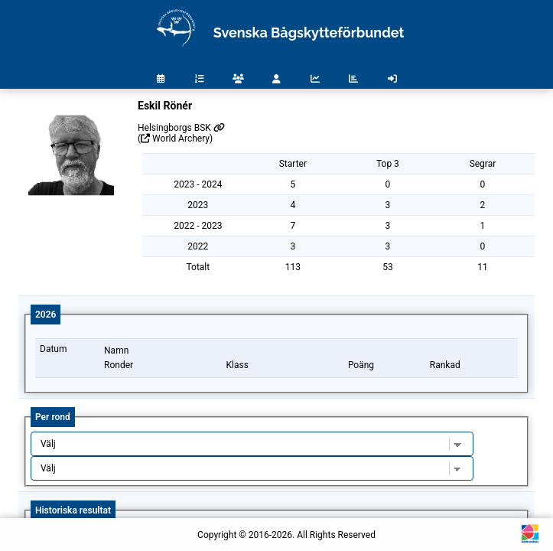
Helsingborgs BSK (181, 127)
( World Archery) (175, 138)
